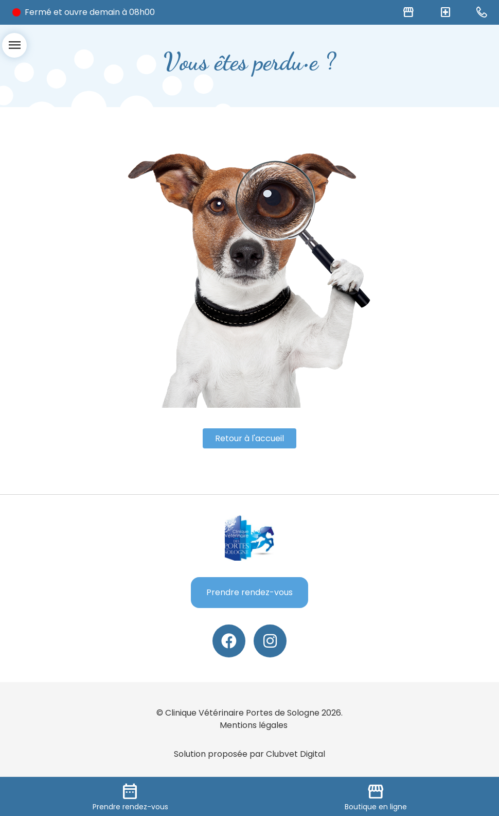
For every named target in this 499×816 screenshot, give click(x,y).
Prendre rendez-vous (249, 592)
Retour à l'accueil (249, 438)
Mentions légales (254, 725)
